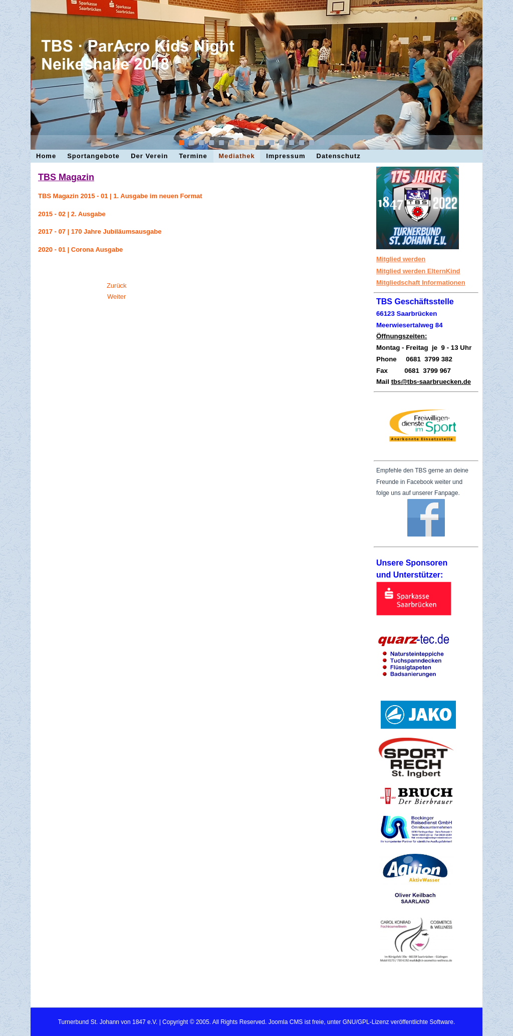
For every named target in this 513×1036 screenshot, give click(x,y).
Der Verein (149, 156)
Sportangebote (93, 156)
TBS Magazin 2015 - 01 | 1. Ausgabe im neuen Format (120, 196)
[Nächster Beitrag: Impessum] (116, 296)
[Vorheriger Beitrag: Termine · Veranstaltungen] (117, 285)
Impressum (285, 156)
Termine (193, 156)
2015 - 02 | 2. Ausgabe (72, 214)
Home (46, 156)
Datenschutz (339, 156)
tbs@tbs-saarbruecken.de (431, 381)
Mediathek (236, 156)
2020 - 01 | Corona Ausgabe (80, 249)
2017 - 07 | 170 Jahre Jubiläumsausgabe (99, 231)
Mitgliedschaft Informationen (420, 282)
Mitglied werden (400, 259)
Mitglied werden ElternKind (418, 271)
